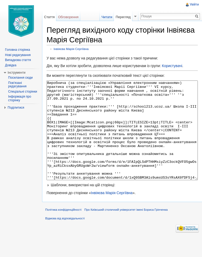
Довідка (10, 65)
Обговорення (68, 17)
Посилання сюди (20, 77)
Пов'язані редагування (17, 84)
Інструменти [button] (17, 72)
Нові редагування (18, 55)
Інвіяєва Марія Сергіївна (71, 49)
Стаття (49, 17)
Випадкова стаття (18, 60)
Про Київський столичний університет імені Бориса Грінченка (126, 229)
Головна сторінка (17, 50)
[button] (122, 205)
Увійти (194, 4)
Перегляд (123, 17)
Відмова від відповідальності (65, 238)
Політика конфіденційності (63, 229)
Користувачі (172, 66)
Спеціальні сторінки (22, 91)
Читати (107, 17)
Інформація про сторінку (19, 98)
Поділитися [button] (16, 107)
